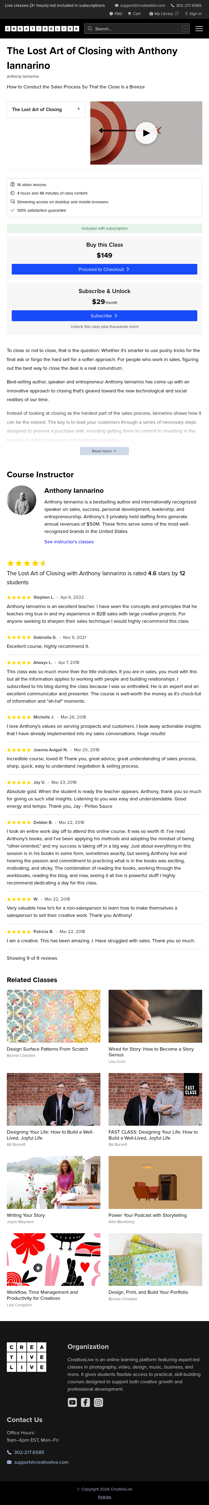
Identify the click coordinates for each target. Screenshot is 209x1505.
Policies (104, 1497)
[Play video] (146, 133)
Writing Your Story (26, 1215)
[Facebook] (85, 1402)
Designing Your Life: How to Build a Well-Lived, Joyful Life (50, 1134)
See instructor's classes (69, 541)
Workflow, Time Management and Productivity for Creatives (42, 1295)
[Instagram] (98, 1402)
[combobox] (136, 29)
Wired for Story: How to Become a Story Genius (151, 1051)
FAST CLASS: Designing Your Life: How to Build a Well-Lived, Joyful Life (153, 1134)
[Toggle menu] (199, 29)
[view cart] (135, 13)
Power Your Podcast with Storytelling (148, 1215)
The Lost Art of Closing (37, 109)
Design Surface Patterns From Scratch (47, 1048)
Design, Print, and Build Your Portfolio (148, 1292)
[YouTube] (72, 1402)
